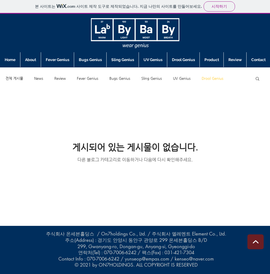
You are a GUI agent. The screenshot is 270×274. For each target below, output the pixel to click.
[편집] (255, 241)
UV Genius (182, 78)
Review (60, 78)
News (38, 78)
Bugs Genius (119, 78)
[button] (257, 79)
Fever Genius (87, 78)
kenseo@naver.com (194, 259)
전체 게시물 (14, 78)
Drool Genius (212, 78)
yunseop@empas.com (147, 259)
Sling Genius (151, 78)
